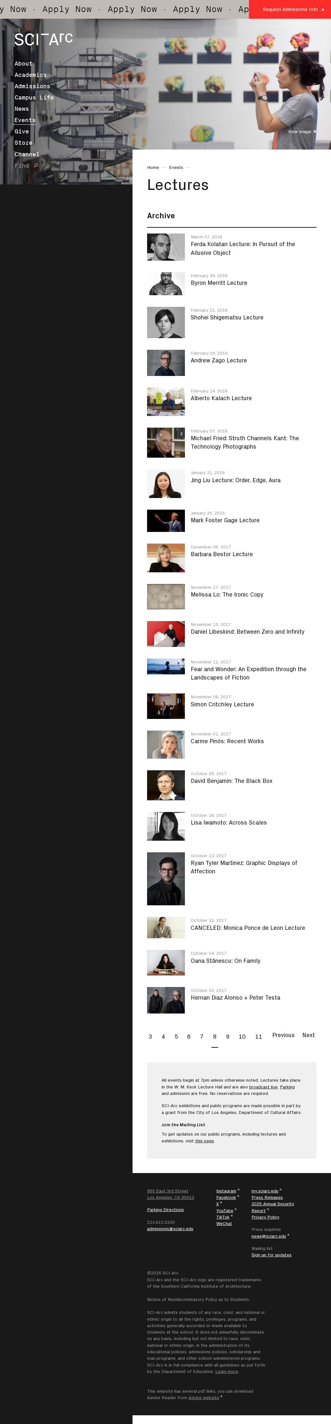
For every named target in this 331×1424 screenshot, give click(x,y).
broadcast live (263, 1086)
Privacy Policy (265, 1217)
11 (258, 1036)
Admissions (32, 86)
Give (22, 131)
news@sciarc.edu (268, 1236)
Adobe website (203, 1397)
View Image (299, 131)
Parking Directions (165, 1209)
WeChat (224, 1223)
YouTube (224, 1210)
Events (25, 120)
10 (242, 1036)
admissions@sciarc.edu (170, 1228)
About (23, 63)
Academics (31, 74)
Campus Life (34, 97)
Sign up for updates (271, 1254)
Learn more (226, 1371)
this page (204, 1140)
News (22, 108)
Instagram (226, 1190)
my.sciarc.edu (264, 1190)
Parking (287, 1086)
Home (153, 167)
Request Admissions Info (290, 9)
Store (23, 142)
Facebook (226, 1197)
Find (22, 165)
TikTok (223, 1217)
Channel (27, 154)
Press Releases (267, 1197)
